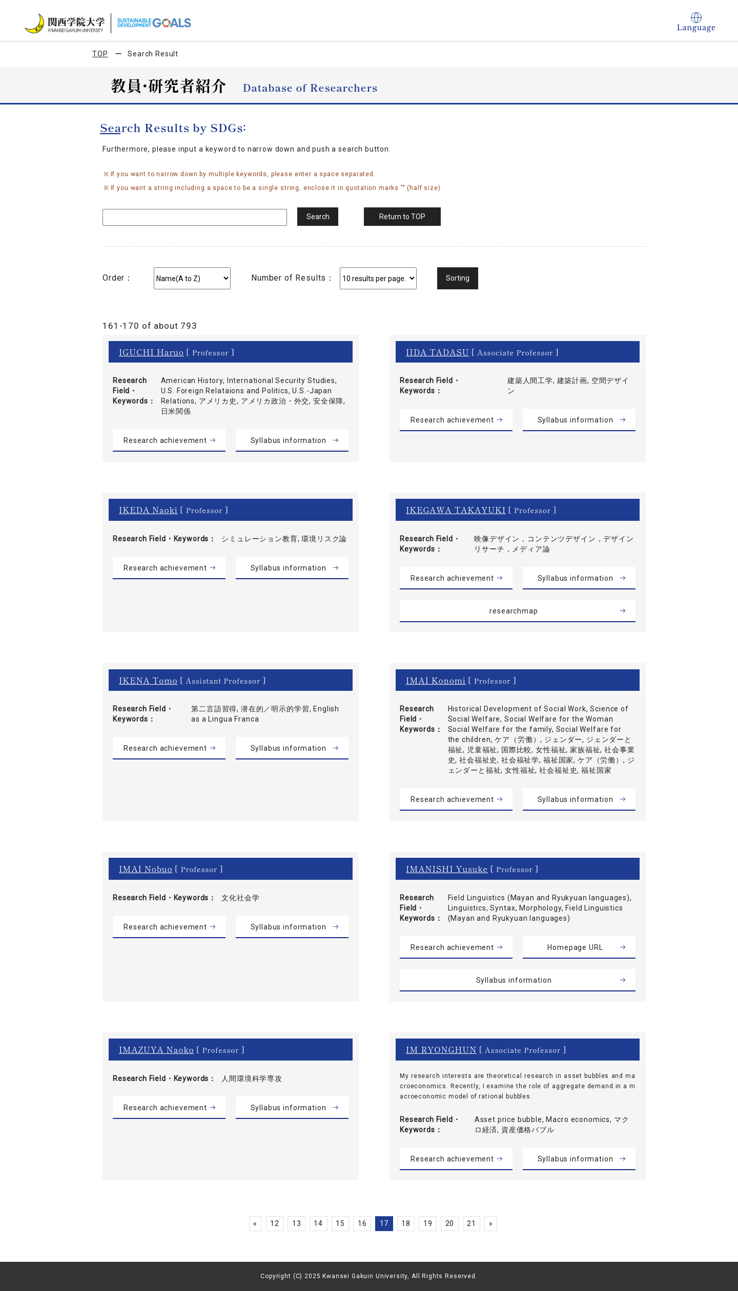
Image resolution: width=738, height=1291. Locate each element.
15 (340, 1223)
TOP (100, 54)
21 (471, 1223)
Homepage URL (575, 947)
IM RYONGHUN (441, 1049)
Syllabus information (288, 440)
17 (384, 1223)
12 (274, 1223)
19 (428, 1223)
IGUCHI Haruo (151, 352)
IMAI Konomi (436, 680)
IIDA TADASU (437, 352)
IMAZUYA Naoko (156, 1049)
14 (318, 1223)
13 (296, 1223)
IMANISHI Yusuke (447, 868)
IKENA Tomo (148, 680)
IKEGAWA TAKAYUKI (456, 509)
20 (450, 1223)
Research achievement (165, 440)
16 (362, 1223)
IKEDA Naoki (148, 509)
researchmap (513, 611)
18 (406, 1223)
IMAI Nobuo (146, 868)
